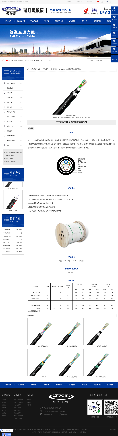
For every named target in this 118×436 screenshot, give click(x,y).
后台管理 (61, 429)
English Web (111, 2)
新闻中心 (84, 21)
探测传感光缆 (11, 140)
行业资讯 (29, 402)
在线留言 (4, 413)
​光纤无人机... (6, 242)
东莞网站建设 (46, 429)
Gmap (54, 429)
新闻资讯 (59, 385)
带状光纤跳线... (7, 233)
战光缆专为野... (7, 229)
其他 (8, 145)
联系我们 (110, 21)
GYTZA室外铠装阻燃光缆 (41, 346)
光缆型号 (20, 60)
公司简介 (4, 399)
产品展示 (45, 69)
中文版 (101, 2)
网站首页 (8, 21)
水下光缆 (9, 121)
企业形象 (69, 1)
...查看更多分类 (18, 418)
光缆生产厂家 (29, 60)
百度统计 (83, 429)
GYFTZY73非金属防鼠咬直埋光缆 (70, 69)
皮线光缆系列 (17, 410)
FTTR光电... (6, 239)
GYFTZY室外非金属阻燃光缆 (69, 346)
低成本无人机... (7, 245)
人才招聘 (4, 410)
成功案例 (72, 21)
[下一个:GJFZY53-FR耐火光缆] (82, 117)
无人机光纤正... (7, 252)
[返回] (75, 115)
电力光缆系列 (17, 405)
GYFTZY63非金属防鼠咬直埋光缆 (98, 346)
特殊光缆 (9, 131)
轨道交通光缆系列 (18, 399)
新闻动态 (30, 395)
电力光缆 (46, 21)
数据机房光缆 (11, 112)
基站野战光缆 (11, 135)
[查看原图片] (69, 115)
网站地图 (89, 1)
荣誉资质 (79, 1)
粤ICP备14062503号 (72, 429)
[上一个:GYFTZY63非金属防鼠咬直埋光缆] (63, 117)
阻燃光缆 (9, 93)
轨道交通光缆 (21, 21)
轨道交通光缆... (7, 236)
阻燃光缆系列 (17, 413)
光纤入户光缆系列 (18, 402)
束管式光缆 (10, 97)
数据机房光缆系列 (18, 415)
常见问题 (84, 385)
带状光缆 (9, 107)
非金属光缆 (10, 88)
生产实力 (46, 385)
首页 (38, 69)
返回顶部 (112, 429)
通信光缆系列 (17, 407)
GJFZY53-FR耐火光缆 (41, 377)
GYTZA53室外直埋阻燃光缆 (98, 377)
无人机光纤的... (7, 248)
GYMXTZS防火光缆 (13, 189)
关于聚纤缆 (97, 21)
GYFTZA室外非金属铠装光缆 (69, 377)
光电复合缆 (10, 126)
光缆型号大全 (59, 21)
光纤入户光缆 (33, 21)
